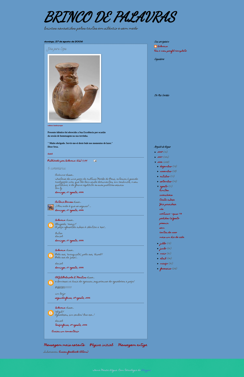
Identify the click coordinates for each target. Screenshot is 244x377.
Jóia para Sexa (168, 204)
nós (161, 209)
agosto (164, 186)
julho (163, 243)
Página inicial (101, 345)
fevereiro (166, 269)
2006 (160, 162)
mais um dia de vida (172, 237)
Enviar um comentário (65, 331)
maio (163, 253)
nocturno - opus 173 (171, 214)
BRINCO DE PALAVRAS (109, 17)
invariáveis (166, 195)
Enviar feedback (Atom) (73, 352)
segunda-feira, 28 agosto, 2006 (72, 298)
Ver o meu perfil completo (170, 51)
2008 (160, 152)
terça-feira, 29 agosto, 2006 (71, 325)
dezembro (166, 166)
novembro (166, 171)
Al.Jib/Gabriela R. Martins (70, 277)
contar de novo (168, 232)
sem (162, 228)
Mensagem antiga (132, 345)
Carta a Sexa (167, 200)
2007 (160, 157)
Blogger (146, 370)
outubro (165, 176)
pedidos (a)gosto (169, 218)
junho (163, 248)
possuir (164, 223)
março (164, 263)
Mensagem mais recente (64, 345)
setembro (166, 181)
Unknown (60, 220)
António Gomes (64, 202)
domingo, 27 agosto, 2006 (69, 192)
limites (164, 190)
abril (163, 258)
